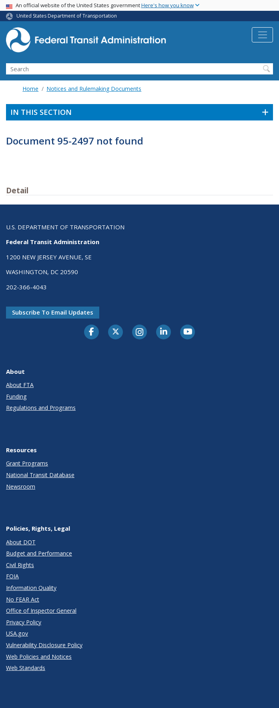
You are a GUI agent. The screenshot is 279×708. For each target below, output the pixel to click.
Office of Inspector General (41, 610)
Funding (16, 396)
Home (30, 88)
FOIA (12, 576)
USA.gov (17, 633)
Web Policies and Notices (39, 656)
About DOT (21, 542)
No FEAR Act (22, 599)
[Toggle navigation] (262, 34)
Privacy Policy (23, 622)
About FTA (20, 385)
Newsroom (20, 486)
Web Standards (25, 668)
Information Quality (31, 588)
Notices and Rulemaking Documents (93, 88)
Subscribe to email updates (52, 312)
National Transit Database (40, 475)
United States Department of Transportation (66, 15)
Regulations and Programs (41, 407)
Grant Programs (27, 463)
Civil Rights (20, 565)
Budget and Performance (39, 553)
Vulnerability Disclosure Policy (44, 645)
